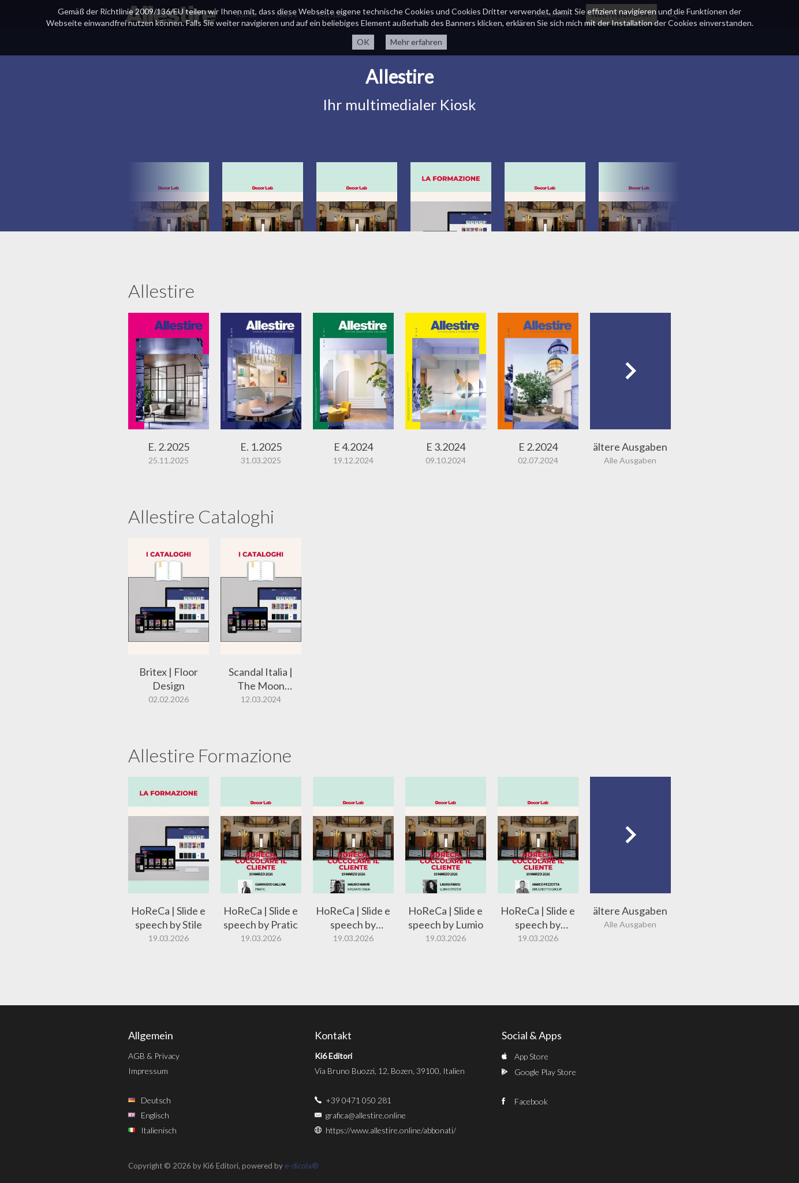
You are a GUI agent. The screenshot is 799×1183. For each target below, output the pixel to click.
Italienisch (159, 1130)
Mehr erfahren (416, 42)
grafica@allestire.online (366, 1115)
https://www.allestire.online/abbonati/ (391, 1130)
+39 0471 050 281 (358, 1100)
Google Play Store (545, 1072)
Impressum (148, 1071)
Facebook (531, 1101)
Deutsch (156, 1100)
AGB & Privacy (154, 1056)
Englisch (155, 1115)
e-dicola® (302, 1165)
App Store (531, 1056)
